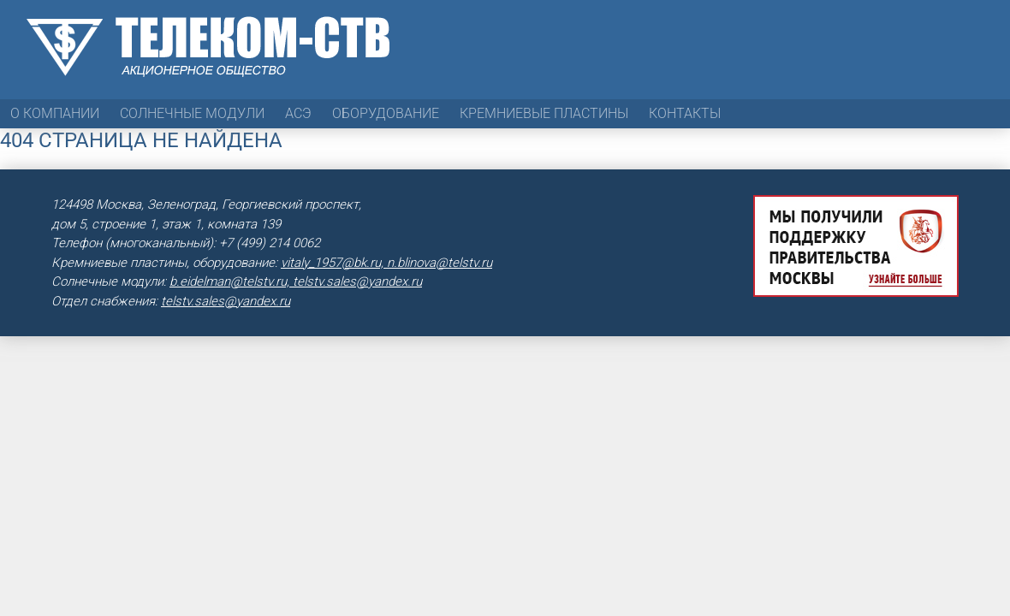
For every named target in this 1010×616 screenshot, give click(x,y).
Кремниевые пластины (544, 113)
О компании (54, 113)
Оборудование (385, 113)
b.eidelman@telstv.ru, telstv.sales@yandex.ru (295, 281)
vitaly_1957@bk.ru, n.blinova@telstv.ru (386, 262)
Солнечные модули (192, 113)
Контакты (685, 113)
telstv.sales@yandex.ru (225, 301)
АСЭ (298, 113)
